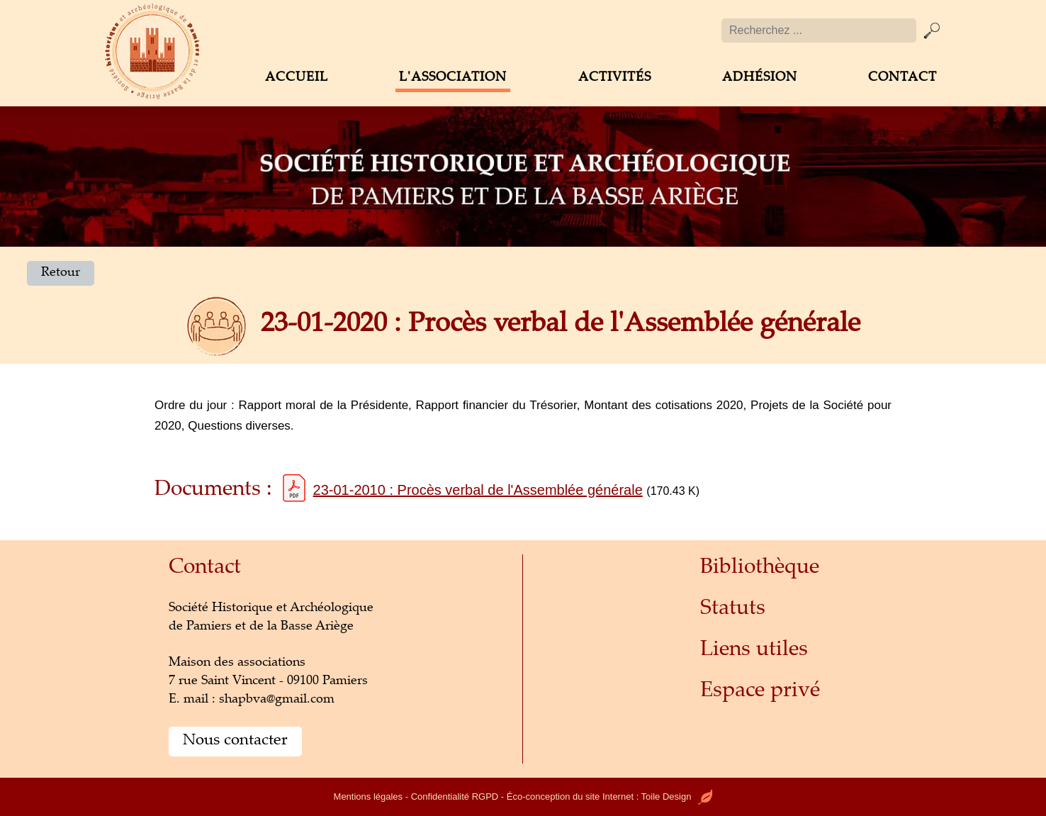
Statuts (732, 609)
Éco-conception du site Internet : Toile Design (610, 796)
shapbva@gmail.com (276, 699)
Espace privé (760, 692)
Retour (60, 273)
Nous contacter (235, 741)
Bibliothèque (759, 568)
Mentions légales (368, 796)
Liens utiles (754, 650)
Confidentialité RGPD (455, 796)
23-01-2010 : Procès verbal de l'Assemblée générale (478, 490)
